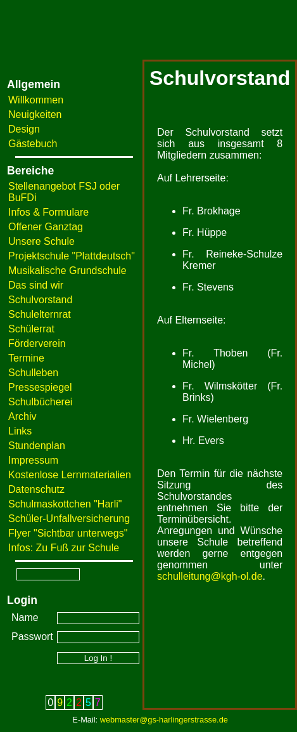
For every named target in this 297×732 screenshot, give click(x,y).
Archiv (22, 416)
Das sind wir (35, 285)
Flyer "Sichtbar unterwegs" (67, 533)
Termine (26, 358)
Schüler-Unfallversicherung (69, 518)
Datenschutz (36, 489)
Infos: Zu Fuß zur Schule (63, 547)
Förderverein (37, 343)
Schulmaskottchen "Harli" (65, 504)
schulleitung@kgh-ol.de (210, 576)
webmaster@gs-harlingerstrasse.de (164, 719)
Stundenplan (36, 445)
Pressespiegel (40, 387)
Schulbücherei (40, 401)
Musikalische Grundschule (67, 270)
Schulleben (33, 372)
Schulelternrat (39, 314)
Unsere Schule (41, 241)
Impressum (33, 460)
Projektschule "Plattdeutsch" (71, 256)
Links (20, 431)
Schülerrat (31, 329)
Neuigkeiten (35, 114)
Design (24, 129)
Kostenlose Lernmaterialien (69, 474)
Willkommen (35, 100)
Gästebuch (32, 143)
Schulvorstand (40, 299)
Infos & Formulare (48, 212)
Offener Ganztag (45, 226)
